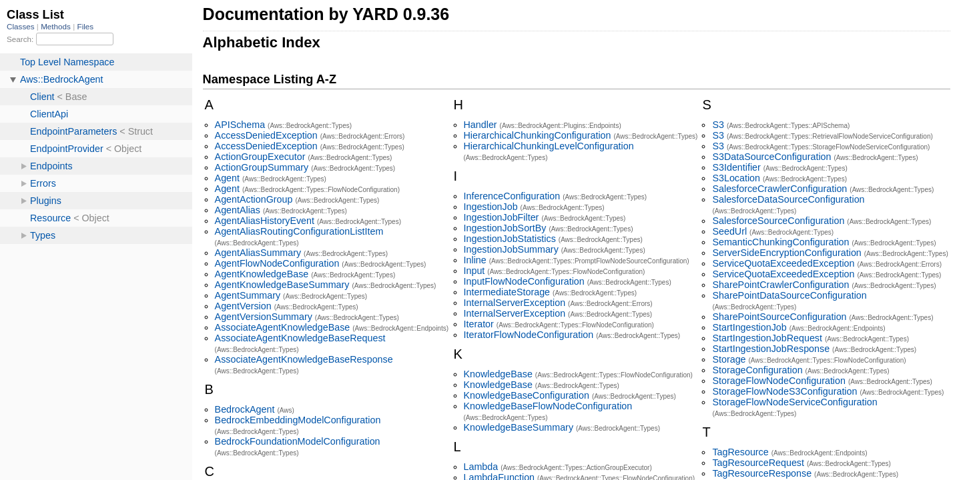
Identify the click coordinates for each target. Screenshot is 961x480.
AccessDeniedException (266, 135)
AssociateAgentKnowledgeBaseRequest (300, 338)
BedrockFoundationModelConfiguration (297, 441)
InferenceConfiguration (512, 196)
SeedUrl (729, 231)
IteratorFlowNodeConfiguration (529, 334)
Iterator (479, 324)
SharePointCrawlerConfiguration (780, 284)
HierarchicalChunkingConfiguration (537, 135)
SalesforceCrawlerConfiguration (779, 188)
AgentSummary (248, 295)
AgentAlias (237, 210)
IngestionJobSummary (511, 249)
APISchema (240, 124)
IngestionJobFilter (501, 217)
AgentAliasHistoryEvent (264, 220)
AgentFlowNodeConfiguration (277, 263)
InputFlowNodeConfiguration (524, 281)
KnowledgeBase (498, 374)
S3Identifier (736, 167)
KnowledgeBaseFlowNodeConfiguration (548, 406)
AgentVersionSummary (263, 316)
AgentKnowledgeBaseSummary (282, 284)
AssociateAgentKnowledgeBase (282, 327)
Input (474, 270)
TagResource (740, 452)
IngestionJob (491, 206)
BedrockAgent (245, 409)
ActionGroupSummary (262, 167)
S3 (718, 124)
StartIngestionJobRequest (767, 338)
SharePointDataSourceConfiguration (789, 295)
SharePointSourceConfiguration (779, 316)
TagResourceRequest (758, 462)
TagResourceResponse (762, 473)
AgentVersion (243, 306)
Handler (480, 124)
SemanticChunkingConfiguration (780, 242)
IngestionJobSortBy (505, 228)
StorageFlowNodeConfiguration (778, 380)
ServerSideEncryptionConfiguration (786, 252)
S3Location (736, 178)
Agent (227, 178)
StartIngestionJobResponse (771, 348)
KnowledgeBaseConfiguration (526, 395)
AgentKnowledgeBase (262, 274)
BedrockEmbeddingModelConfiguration (298, 420)
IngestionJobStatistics (510, 238)
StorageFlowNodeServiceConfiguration (794, 402)
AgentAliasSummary (258, 252)
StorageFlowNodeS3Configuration (784, 391)
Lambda (481, 466)
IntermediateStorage (507, 292)
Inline (475, 260)
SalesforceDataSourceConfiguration (788, 199)
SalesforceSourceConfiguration (778, 220)
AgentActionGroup (254, 199)
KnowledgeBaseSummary (519, 427)
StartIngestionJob (749, 327)
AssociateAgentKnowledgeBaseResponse (304, 359)
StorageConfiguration (757, 370)
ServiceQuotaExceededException (783, 263)
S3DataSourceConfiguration (771, 156)
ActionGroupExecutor (260, 156)
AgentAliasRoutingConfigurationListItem (299, 231)
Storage (728, 359)
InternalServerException (515, 302)
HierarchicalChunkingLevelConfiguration (549, 146)
